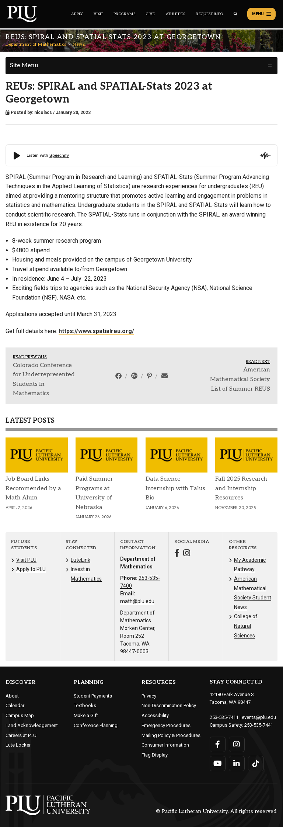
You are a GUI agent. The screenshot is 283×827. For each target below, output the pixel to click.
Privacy (149, 696)
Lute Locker (18, 745)
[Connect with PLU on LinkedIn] (237, 763)
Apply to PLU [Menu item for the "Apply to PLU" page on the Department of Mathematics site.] (31, 569)
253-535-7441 (258, 725)
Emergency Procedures (166, 725)
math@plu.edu (137, 601)
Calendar (15, 705)
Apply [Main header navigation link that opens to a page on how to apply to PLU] (77, 14)
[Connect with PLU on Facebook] (218, 744)
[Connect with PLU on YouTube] (218, 763)
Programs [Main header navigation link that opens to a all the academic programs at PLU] (124, 14)
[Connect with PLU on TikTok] (256, 763)
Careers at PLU (21, 735)
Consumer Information (165, 745)
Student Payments (93, 696)
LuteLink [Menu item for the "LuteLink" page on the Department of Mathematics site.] (80, 560)
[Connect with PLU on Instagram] (237, 744)
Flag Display (155, 755)
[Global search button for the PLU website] (235, 13)
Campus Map (20, 715)
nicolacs (43, 112)
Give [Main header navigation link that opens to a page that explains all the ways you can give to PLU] (150, 14)
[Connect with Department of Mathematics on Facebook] (176, 553)
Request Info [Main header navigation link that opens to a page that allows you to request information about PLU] (209, 14)
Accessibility (155, 715)
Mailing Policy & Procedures (171, 735)
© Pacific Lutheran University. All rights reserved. (216, 811)
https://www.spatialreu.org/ (96, 331)
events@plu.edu (259, 717)
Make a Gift (86, 715)
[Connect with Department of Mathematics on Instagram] (186, 553)
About (12, 696)
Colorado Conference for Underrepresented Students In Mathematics (44, 379)
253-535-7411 (224, 717)
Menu (261, 14)
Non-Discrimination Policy (169, 705)
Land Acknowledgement (32, 725)
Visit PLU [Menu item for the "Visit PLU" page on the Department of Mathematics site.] (26, 560)
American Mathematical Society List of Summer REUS (240, 379)
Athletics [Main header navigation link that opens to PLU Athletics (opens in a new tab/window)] (175, 14)
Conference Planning (96, 725)
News (79, 44)
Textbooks (85, 705)
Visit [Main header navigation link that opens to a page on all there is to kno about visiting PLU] (98, 14)
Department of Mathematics (36, 44)
